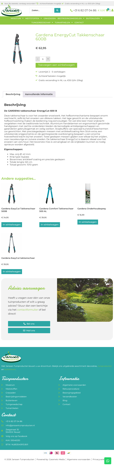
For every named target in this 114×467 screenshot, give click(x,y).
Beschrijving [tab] (13, 94)
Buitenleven (94, 18)
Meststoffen (33, 18)
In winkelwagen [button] (12, 225)
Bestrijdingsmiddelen (71, 18)
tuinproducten (105, 366)
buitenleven (10, 370)
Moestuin (17, 18)
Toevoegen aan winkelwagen (56, 64)
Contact (79, 22)
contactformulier (27, 310)
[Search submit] (57, 10)
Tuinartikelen (64, 22)
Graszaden (50, 18)
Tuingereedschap (42, 22)
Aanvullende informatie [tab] (39, 94)
